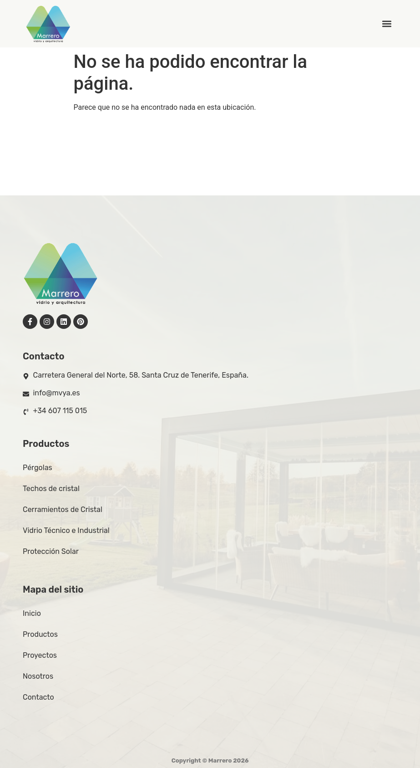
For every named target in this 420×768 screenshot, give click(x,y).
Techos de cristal (51, 488)
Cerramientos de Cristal (62, 509)
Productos (40, 634)
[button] (387, 23)
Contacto (38, 697)
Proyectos (40, 655)
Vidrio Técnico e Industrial (66, 530)
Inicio (32, 613)
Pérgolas (37, 467)
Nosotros (38, 676)
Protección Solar (51, 551)
